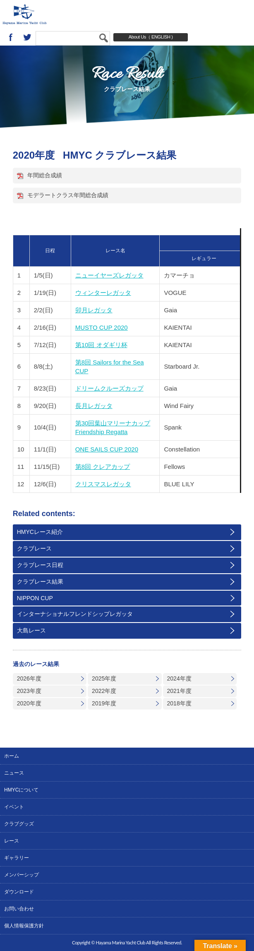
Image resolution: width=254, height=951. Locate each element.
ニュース (14, 773)
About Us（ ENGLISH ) (151, 36)
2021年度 (179, 691)
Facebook (10, 37)
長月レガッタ (94, 405)
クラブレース (34, 548)
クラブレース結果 (40, 581)
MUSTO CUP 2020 (101, 327)
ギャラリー (16, 858)
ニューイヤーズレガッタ (109, 275)
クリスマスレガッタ (103, 484)
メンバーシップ (21, 875)
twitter (27, 37)
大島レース (31, 630)
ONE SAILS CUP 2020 (106, 449)
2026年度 (29, 678)
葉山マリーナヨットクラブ (50, 14)
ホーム (11, 756)
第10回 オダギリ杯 (101, 344)
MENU (239, 14)
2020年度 (29, 703)
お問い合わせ (19, 909)
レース (11, 841)
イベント (14, 807)
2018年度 (179, 703)
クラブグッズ (19, 824)
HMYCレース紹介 (40, 532)
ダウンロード (19, 892)
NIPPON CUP (35, 598)
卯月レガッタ (94, 310)
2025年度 (104, 678)
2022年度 (104, 691)
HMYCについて (21, 790)
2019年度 (104, 703)
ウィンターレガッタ (103, 292)
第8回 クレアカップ (102, 466)
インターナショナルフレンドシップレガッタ (75, 614)
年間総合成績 (44, 175)
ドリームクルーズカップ (109, 388)
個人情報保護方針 (24, 926)
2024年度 (179, 678)
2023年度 (29, 691)
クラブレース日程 (40, 565)
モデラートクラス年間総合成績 (67, 195)
